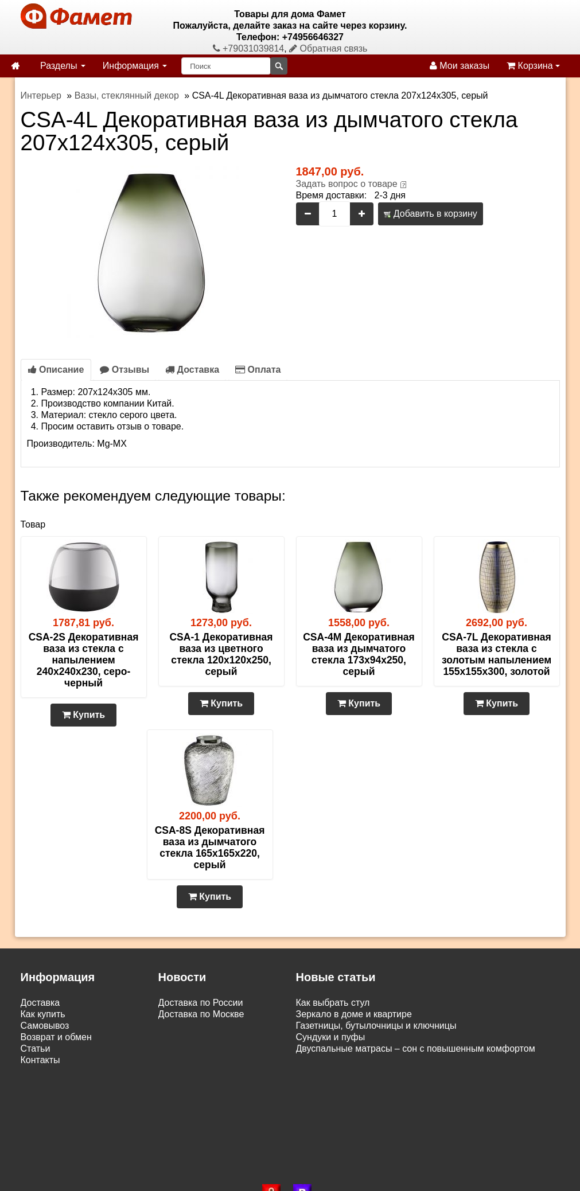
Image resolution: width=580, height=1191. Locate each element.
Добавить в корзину (430, 213)
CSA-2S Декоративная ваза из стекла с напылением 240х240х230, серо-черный (84, 660)
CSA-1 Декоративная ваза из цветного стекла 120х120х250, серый (221, 654)
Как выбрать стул (333, 1003)
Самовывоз (45, 1025)
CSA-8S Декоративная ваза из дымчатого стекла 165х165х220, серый (210, 847)
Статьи (35, 1048)
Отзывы (124, 369)
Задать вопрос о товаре (347, 184)
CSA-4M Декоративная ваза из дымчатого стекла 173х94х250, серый (359, 654)
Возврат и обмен (56, 1037)
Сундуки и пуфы (330, 1037)
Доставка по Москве (201, 1014)
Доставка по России (200, 1003)
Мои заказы (459, 66)
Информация (135, 66)
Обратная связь (328, 48)
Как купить (43, 1014)
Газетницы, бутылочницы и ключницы (376, 1025)
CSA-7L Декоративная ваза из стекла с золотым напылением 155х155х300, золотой (496, 654)
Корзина (533, 66)
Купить (83, 715)
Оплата (258, 369)
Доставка (192, 369)
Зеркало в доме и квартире (354, 1014)
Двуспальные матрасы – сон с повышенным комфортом (415, 1048)
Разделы (62, 66)
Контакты (40, 1060)
